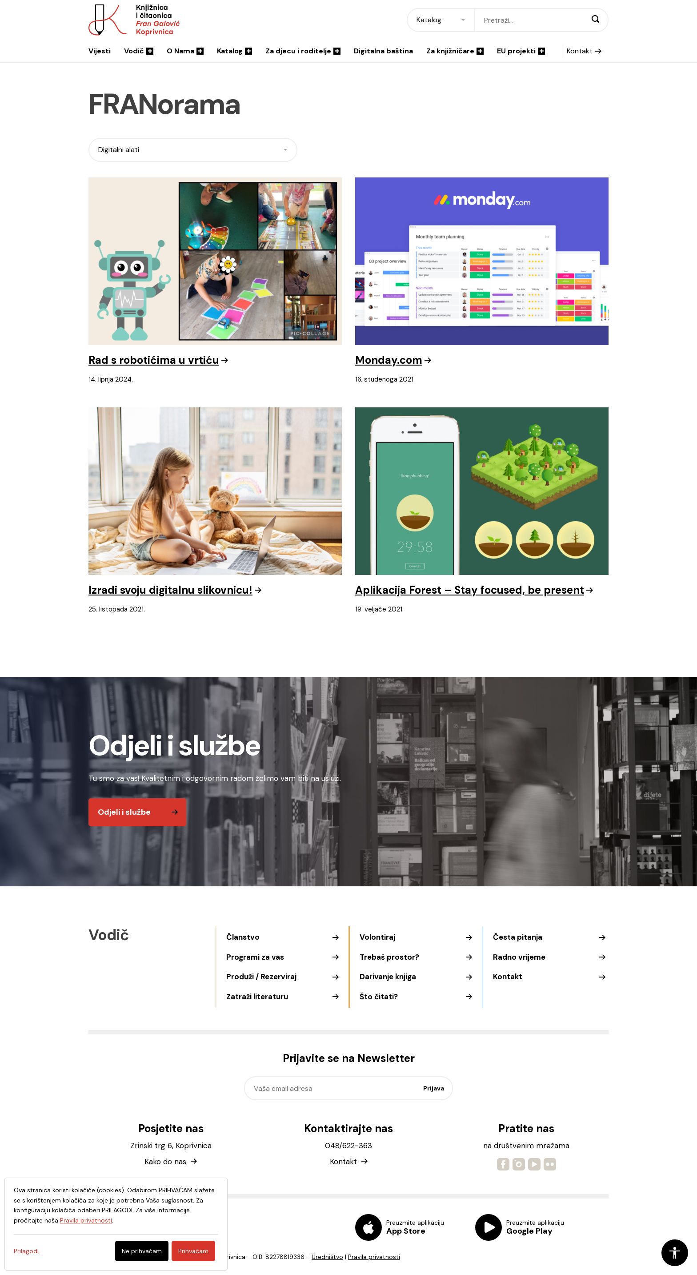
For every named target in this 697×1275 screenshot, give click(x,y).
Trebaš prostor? (389, 957)
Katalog (234, 51)
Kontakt (580, 51)
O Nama (185, 51)
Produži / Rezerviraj (261, 976)
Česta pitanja (517, 937)
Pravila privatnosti (374, 1257)
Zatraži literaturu (257, 996)
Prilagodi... (28, 1251)
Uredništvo (327, 1257)
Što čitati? (379, 996)
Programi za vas (255, 957)
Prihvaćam (193, 1251)
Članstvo (243, 937)
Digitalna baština (383, 51)
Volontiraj (377, 937)
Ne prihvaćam (142, 1251)
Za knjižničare (455, 51)
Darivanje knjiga (388, 976)
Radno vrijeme (519, 957)
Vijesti (99, 51)
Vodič (138, 51)
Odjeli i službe (124, 812)
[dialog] (116, 1224)
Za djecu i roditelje (302, 51)
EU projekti (521, 51)
